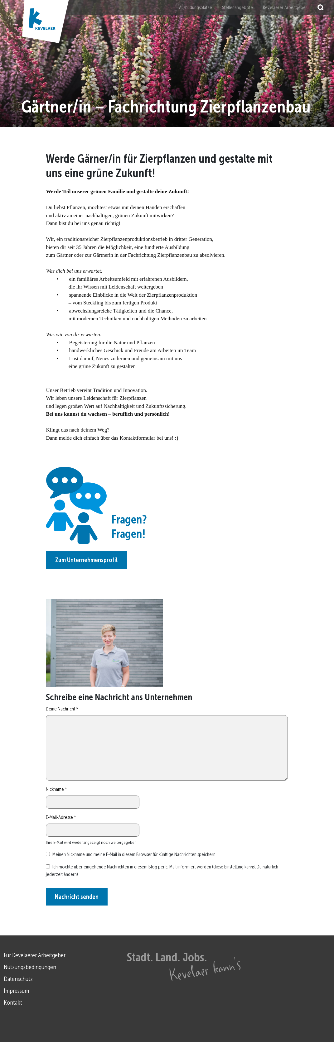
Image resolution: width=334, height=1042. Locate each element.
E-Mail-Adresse (61, 817)
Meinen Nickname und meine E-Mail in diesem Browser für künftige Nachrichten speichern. (134, 854)
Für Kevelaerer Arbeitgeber (34, 955)
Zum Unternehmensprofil (86, 560)
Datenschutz (18, 978)
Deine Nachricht (62, 708)
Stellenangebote (237, 7)
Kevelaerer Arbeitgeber (285, 7)
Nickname (56, 789)
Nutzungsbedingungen (30, 966)
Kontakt (13, 1002)
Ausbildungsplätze (195, 7)
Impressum (16, 990)
